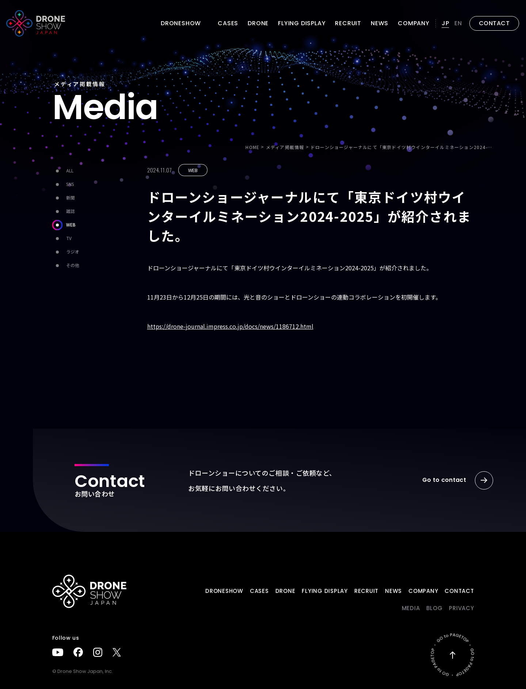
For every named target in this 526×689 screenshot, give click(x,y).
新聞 (63, 198)
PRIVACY (461, 608)
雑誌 (63, 211)
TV (62, 238)
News (379, 23)
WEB (64, 225)
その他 (65, 265)
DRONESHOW (224, 591)
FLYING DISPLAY (301, 23)
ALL (62, 170)
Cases (228, 23)
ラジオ (65, 252)
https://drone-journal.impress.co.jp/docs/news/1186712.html (230, 326)
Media (411, 608)
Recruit (348, 23)
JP (445, 23)
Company (414, 23)
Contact (459, 591)
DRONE (258, 23)
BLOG (434, 608)
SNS (63, 184)
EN (458, 23)
